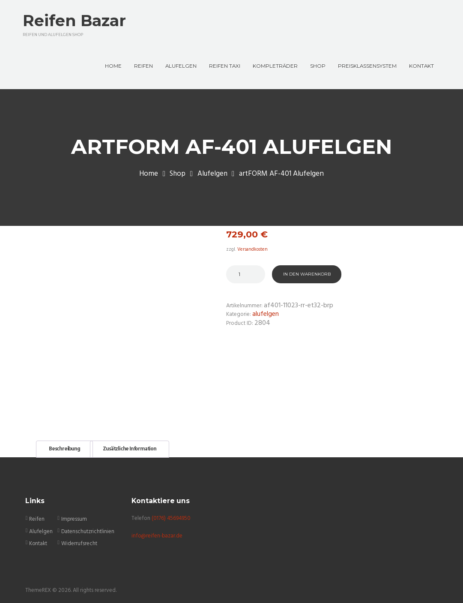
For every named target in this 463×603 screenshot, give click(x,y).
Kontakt (38, 540)
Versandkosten (253, 251)
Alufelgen (212, 175)
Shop (177, 175)
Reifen (37, 516)
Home (148, 175)
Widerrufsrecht (79, 540)
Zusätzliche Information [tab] (131, 446)
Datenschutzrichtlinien (88, 528)
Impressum (74, 516)
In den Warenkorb (307, 276)
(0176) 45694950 (172, 514)
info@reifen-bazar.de (157, 532)
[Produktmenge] (245, 276)
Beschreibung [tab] (64, 446)
